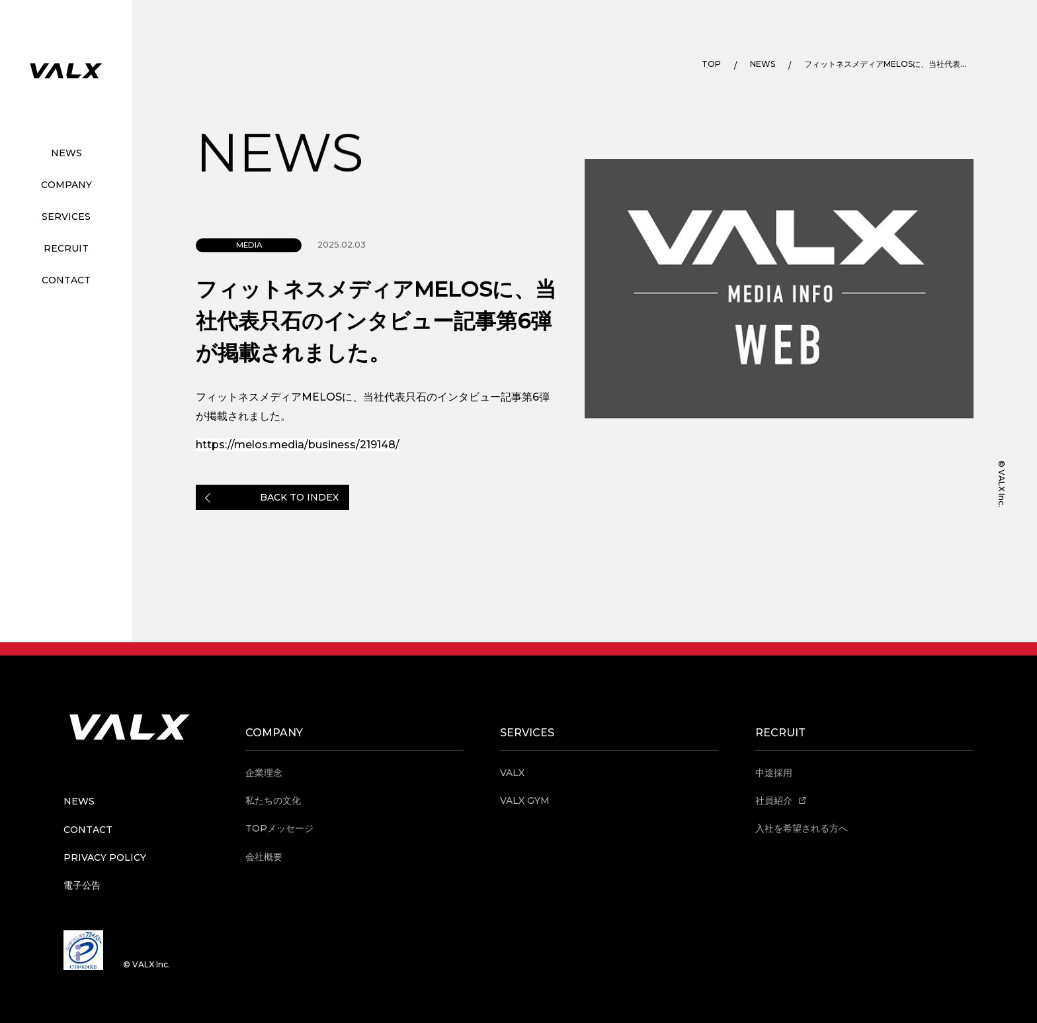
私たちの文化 (273, 800)
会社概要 (263, 857)
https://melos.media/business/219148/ (297, 444)
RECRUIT (66, 248)
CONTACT (66, 280)
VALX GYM (525, 800)
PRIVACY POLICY (104, 857)
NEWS (66, 153)
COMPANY (66, 185)
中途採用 (773, 773)
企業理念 (263, 773)
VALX (512, 773)
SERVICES (66, 216)
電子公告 (82, 885)
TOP (711, 64)
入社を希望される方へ (801, 828)
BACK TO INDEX (299, 497)
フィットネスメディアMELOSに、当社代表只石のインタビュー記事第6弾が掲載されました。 (887, 64)
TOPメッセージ (279, 828)
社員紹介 (780, 800)
